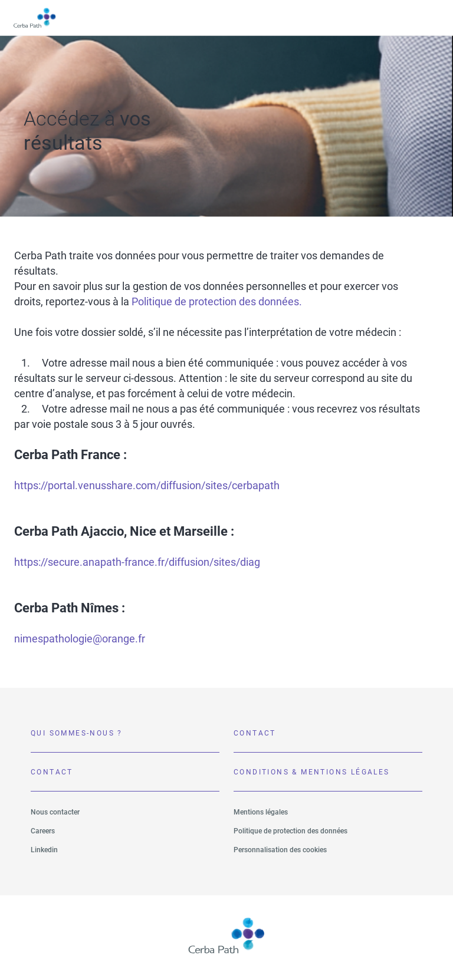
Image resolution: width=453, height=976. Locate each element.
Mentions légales (261, 812)
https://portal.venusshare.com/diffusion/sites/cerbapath (147, 485)
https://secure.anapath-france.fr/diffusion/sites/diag (137, 562)
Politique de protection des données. (217, 301)
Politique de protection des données (290, 831)
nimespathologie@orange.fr (79, 638)
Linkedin (44, 850)
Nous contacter (55, 812)
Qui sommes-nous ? (77, 733)
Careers (43, 831)
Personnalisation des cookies (280, 850)
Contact (255, 733)
